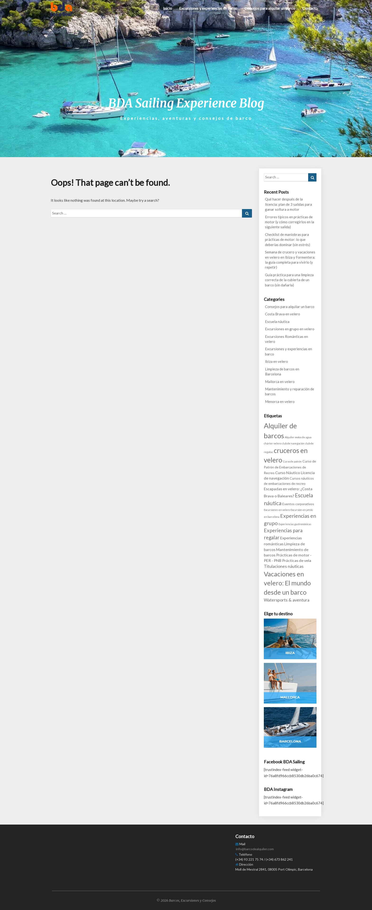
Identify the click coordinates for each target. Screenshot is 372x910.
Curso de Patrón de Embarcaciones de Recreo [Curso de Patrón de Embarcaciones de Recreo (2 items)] (290, 467)
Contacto (310, 8)
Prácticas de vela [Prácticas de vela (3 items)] (296, 560)
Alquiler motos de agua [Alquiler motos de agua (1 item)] (298, 437)
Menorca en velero (280, 401)
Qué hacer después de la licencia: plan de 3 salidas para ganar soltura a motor (288, 204)
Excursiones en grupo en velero (289, 329)
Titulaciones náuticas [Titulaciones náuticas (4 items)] (283, 566)
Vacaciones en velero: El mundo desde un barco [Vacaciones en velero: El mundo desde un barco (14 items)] (287, 583)
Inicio (167, 8)
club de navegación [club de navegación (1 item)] (293, 443)
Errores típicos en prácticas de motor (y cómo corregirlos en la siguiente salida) (289, 222)
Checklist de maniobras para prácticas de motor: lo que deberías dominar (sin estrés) (287, 239)
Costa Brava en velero (282, 314)
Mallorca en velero (280, 381)
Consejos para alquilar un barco (269, 8)
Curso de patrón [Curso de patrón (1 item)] (292, 461)
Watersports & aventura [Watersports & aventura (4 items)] (286, 599)
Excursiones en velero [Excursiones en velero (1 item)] (277, 509)
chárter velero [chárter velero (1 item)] (272, 443)
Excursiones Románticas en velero (286, 339)
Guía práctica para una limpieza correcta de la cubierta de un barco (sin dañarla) (289, 280)
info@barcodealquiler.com (255, 849)
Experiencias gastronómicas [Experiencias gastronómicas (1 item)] (295, 524)
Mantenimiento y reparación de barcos (289, 391)
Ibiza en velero (276, 361)
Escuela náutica (277, 321)
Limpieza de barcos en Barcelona (282, 371)
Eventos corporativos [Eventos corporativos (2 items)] (298, 504)
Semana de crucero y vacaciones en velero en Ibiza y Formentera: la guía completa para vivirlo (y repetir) (290, 259)
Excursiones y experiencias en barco (208, 8)
